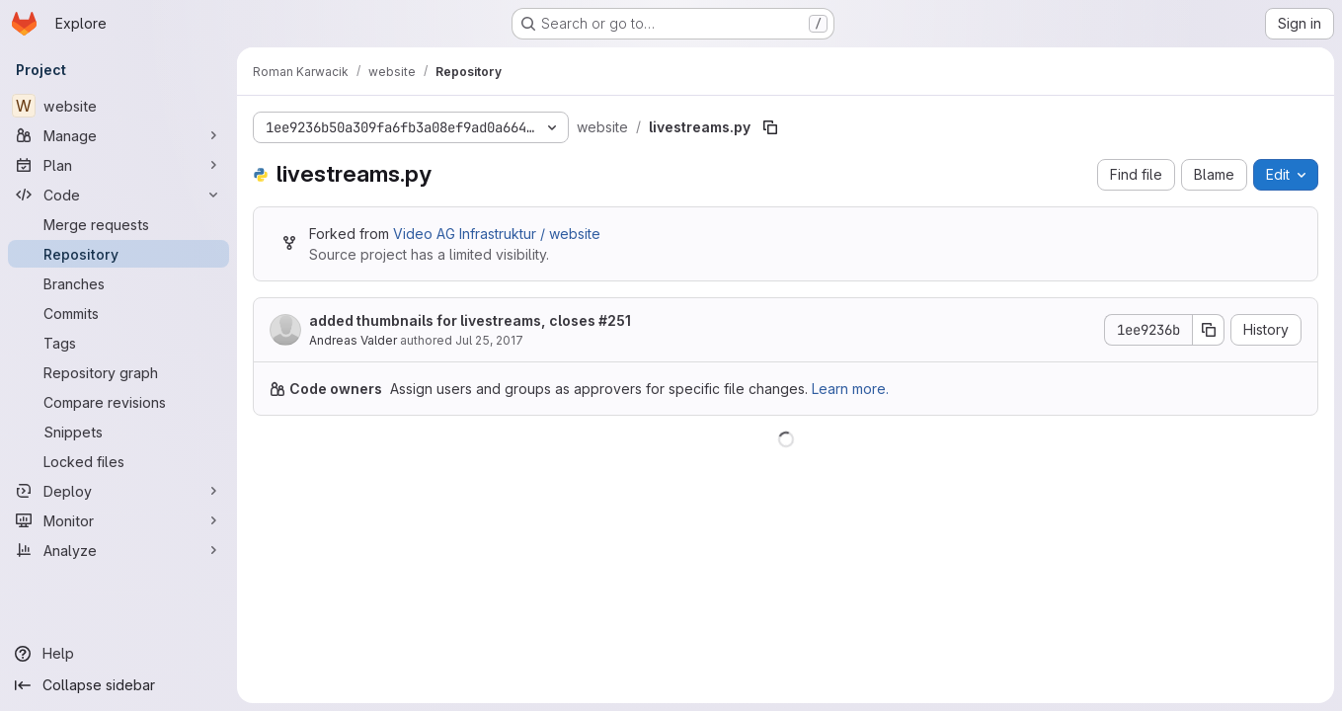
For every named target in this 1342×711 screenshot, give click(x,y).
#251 (614, 320)
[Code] (118, 194)
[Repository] (118, 254)
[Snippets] (118, 431)
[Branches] (118, 283)
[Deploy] (118, 491)
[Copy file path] (770, 127)
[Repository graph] (118, 372)
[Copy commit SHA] (1208, 330)
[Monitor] (118, 520)
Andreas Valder (353, 340)
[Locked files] (118, 461)
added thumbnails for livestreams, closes (470, 320)
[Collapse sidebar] (118, 685)
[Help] (118, 654)
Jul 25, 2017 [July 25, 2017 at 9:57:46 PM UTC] (489, 340)
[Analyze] (118, 550)
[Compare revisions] (118, 402)
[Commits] (118, 313)
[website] (118, 105)
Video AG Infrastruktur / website (496, 233)
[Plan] (118, 165)
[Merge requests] (118, 224)
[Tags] (118, 342)
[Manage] (118, 135)
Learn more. (850, 388)
